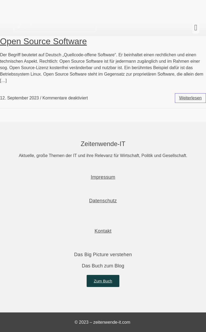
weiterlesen (190, 98)
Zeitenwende (31, 5)
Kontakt (102, 231)
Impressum (103, 177)
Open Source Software (43, 41)
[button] (195, 27)
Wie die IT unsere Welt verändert (40, 13)
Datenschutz (103, 200)
